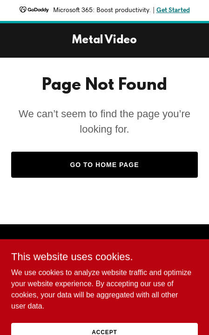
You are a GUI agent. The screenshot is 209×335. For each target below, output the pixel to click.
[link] (104, 41)
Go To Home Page (104, 164)
